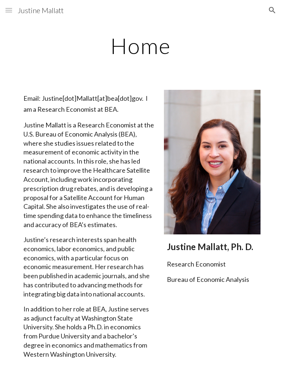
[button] (9, 10)
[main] (140, 46)
